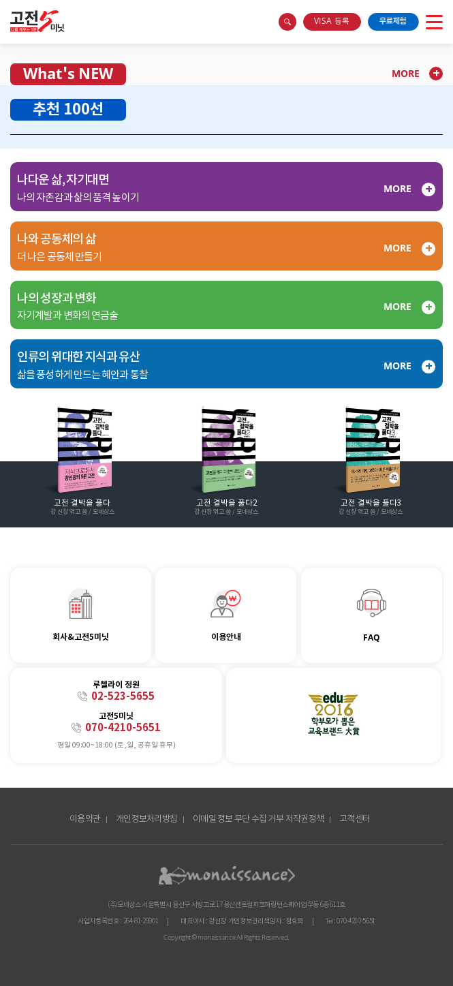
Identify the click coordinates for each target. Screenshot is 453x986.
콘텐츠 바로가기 (25, 12)
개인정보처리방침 (146, 819)
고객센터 (354, 819)
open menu (434, 22)
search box (287, 22)
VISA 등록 (331, 21)
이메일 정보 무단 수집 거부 (238, 819)
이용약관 (84, 819)
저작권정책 (304, 819)
